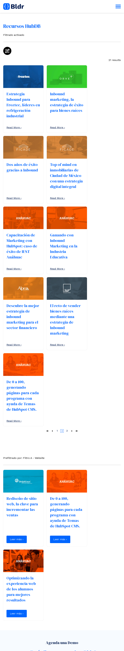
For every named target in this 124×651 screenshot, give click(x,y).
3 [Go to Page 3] (67, 289)
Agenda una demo (18, 601)
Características (12, 610)
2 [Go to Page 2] (62, 289)
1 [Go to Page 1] (57, 289)
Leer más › (16, 401)
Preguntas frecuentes (17, 618)
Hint (37, 646)
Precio (7, 614)
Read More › (13, 125)
